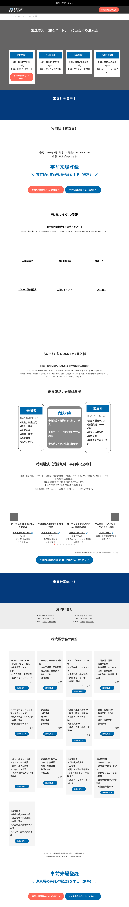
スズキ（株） (105, 532)
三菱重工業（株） (77, 532)
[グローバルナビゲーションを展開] (64, 3)
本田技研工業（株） (22, 532)
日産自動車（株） (49, 532)
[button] (109, 9)
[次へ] (115, 517)
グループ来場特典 (27, 289)
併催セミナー (101, 261)
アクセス (101, 289)
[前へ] (14, 517)
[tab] (54, 544)
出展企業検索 (64, 261)
